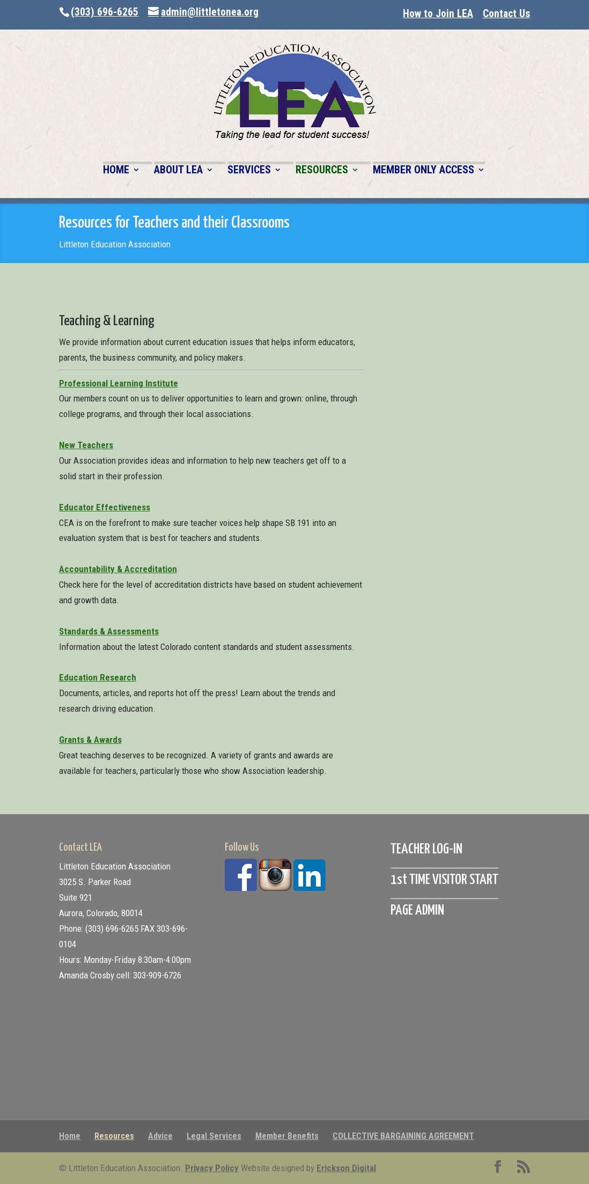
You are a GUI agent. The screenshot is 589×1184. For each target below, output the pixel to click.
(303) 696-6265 (104, 12)
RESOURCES (322, 170)
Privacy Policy (212, 1168)
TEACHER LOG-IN (426, 849)
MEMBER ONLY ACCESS (423, 170)
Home (69, 1136)
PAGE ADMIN (417, 910)
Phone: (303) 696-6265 (98, 928)
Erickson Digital (346, 1168)
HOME (116, 170)
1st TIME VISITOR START (444, 880)
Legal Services (214, 1136)
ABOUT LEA (178, 170)
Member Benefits (287, 1136)
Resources (114, 1136)
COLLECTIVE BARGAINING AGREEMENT (403, 1136)
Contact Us (506, 14)
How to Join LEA (438, 14)
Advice (160, 1136)
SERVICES (249, 170)
